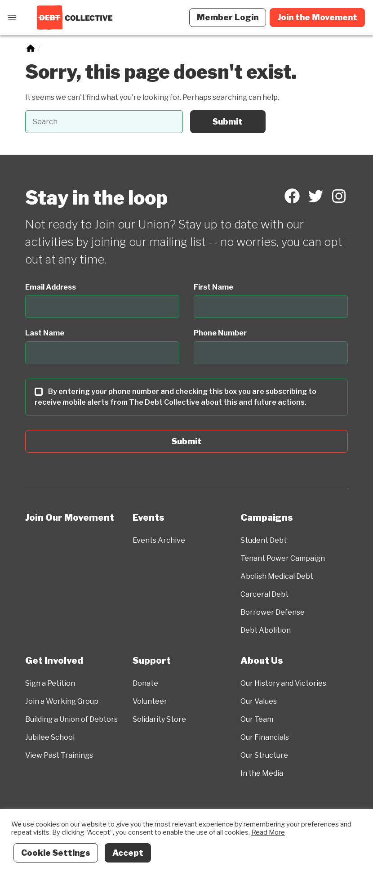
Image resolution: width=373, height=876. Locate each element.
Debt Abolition (265, 630)
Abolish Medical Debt (276, 576)
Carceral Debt (264, 594)
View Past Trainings (59, 755)
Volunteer (150, 701)
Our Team (256, 719)
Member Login (227, 17)
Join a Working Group (61, 701)
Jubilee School (50, 737)
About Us (261, 660)
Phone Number (220, 333)
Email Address (50, 287)
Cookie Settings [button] (55, 853)
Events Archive (159, 540)
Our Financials (264, 737)
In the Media (261, 773)
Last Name (44, 333)
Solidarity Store (159, 719)
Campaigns (266, 517)
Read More (268, 832)
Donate (145, 683)
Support (152, 660)
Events (148, 517)
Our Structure (264, 755)
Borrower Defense (272, 612)
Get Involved (54, 660)
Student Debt (263, 540)
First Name (213, 287)
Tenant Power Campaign (282, 558)
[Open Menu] (12, 17)
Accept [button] (127, 853)
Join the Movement (317, 17)
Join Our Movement (69, 517)
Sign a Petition (50, 683)
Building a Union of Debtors (71, 719)
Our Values (258, 701)
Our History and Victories (283, 683)
